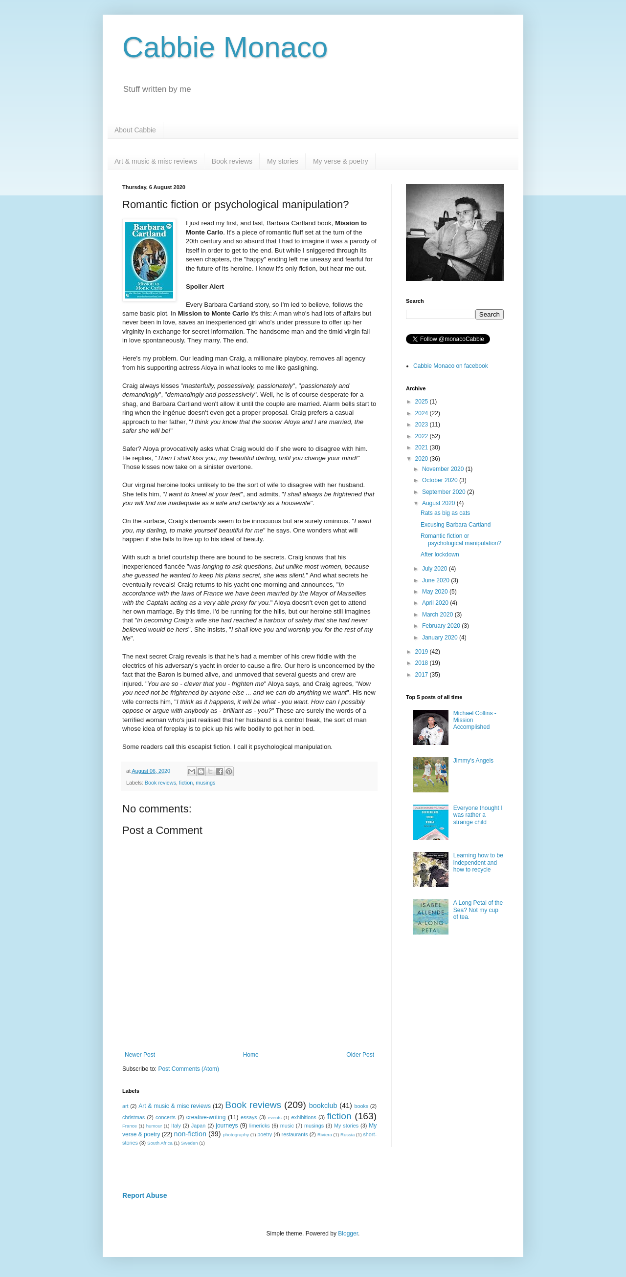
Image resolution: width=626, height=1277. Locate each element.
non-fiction (190, 1134)
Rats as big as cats (445, 513)
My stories (282, 161)
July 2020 (435, 568)
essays (249, 1117)
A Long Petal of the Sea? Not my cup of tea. (478, 909)
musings (205, 783)
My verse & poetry (340, 161)
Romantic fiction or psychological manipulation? (461, 539)
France (129, 1125)
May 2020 (435, 591)
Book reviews (232, 161)
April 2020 (436, 602)
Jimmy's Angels (473, 760)
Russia (347, 1134)
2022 (422, 436)
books (361, 1106)
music (287, 1125)
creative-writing (206, 1117)
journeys (227, 1125)
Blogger (348, 1233)
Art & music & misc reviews (155, 161)
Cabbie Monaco (225, 47)
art (125, 1106)
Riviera (324, 1134)
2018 (422, 663)
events (275, 1117)
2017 (422, 674)
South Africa (160, 1143)
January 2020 (440, 637)
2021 (422, 447)
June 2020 (436, 580)
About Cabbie (135, 130)
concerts (166, 1117)
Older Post (360, 1054)
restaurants (295, 1134)
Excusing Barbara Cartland (456, 524)
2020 (422, 458)
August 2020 (439, 503)
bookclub (323, 1105)
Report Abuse (144, 1195)
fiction (186, 783)
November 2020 (444, 469)
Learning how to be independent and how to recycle (478, 862)
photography (236, 1134)
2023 (422, 424)
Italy (176, 1125)
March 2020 (438, 614)
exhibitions (303, 1117)
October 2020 (440, 480)
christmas (133, 1117)
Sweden (189, 1143)
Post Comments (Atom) (188, 1068)
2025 (422, 401)
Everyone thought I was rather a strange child (478, 815)
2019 (422, 651)
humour (154, 1125)
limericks (259, 1125)
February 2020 (442, 625)
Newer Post (140, 1054)
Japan (198, 1125)
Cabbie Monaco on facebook (450, 365)
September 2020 (444, 492)
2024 (422, 413)
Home (251, 1054)
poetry (264, 1134)
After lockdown (440, 554)
